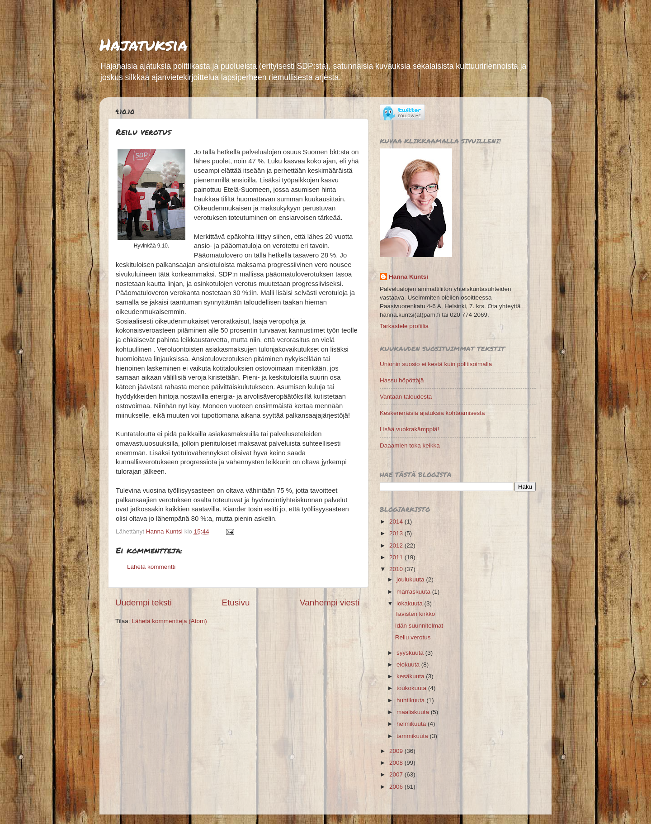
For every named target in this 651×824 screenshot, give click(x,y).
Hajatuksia (143, 44)
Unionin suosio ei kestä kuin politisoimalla (436, 364)
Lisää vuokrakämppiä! (409, 429)
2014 (397, 521)
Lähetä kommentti (151, 566)
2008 (397, 762)
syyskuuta (410, 652)
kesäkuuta (411, 676)
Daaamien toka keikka (410, 445)
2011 (397, 557)
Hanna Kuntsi (408, 276)
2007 (397, 774)
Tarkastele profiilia (404, 326)
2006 (397, 786)
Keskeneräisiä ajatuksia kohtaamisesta (432, 413)
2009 (397, 751)
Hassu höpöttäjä (402, 380)
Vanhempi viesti (329, 602)
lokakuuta (410, 603)
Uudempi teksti (143, 602)
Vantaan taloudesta (406, 396)
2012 (397, 545)
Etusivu (236, 602)
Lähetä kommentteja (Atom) (169, 621)
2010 (397, 569)
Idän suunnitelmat (419, 625)
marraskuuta (414, 591)
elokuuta (408, 664)
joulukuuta (411, 579)
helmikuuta (412, 723)
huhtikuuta (411, 700)
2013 (397, 533)
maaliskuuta (413, 712)
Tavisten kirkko (415, 613)
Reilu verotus (413, 637)
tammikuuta (413, 736)
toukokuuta (412, 688)
